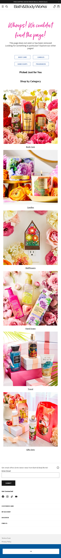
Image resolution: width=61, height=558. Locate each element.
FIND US (4, 523)
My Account (6, 512)
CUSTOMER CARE (8, 506)
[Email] (30, 475)
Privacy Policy (6, 542)
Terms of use (6, 538)
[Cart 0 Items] (58, 7)
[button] (7, 6)
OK (31, 551)
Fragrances (41, 64)
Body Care (22, 57)
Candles (40, 57)
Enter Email (6, 471)
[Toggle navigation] (3, 7)
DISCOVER (5, 518)
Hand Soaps (22, 64)
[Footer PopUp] (58, 467)
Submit (8, 483)
